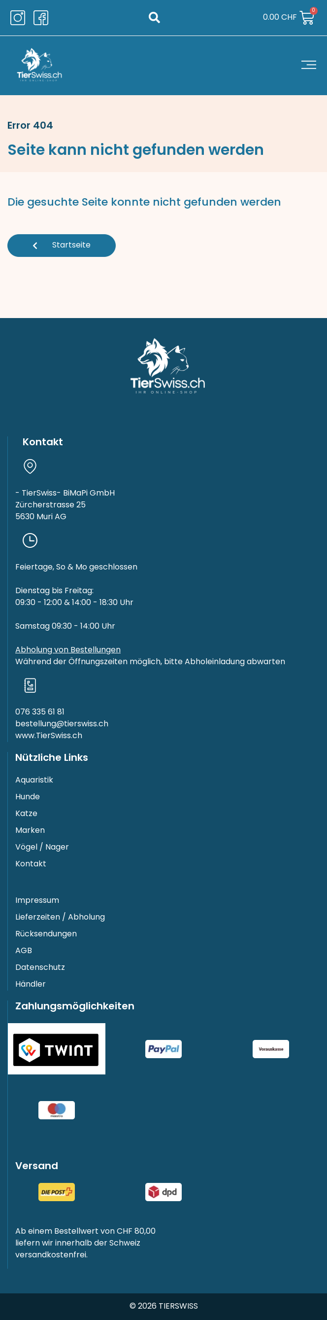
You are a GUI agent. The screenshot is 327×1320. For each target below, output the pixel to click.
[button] (154, 18)
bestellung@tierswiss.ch (61, 724)
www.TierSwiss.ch (48, 736)
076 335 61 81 (40, 712)
